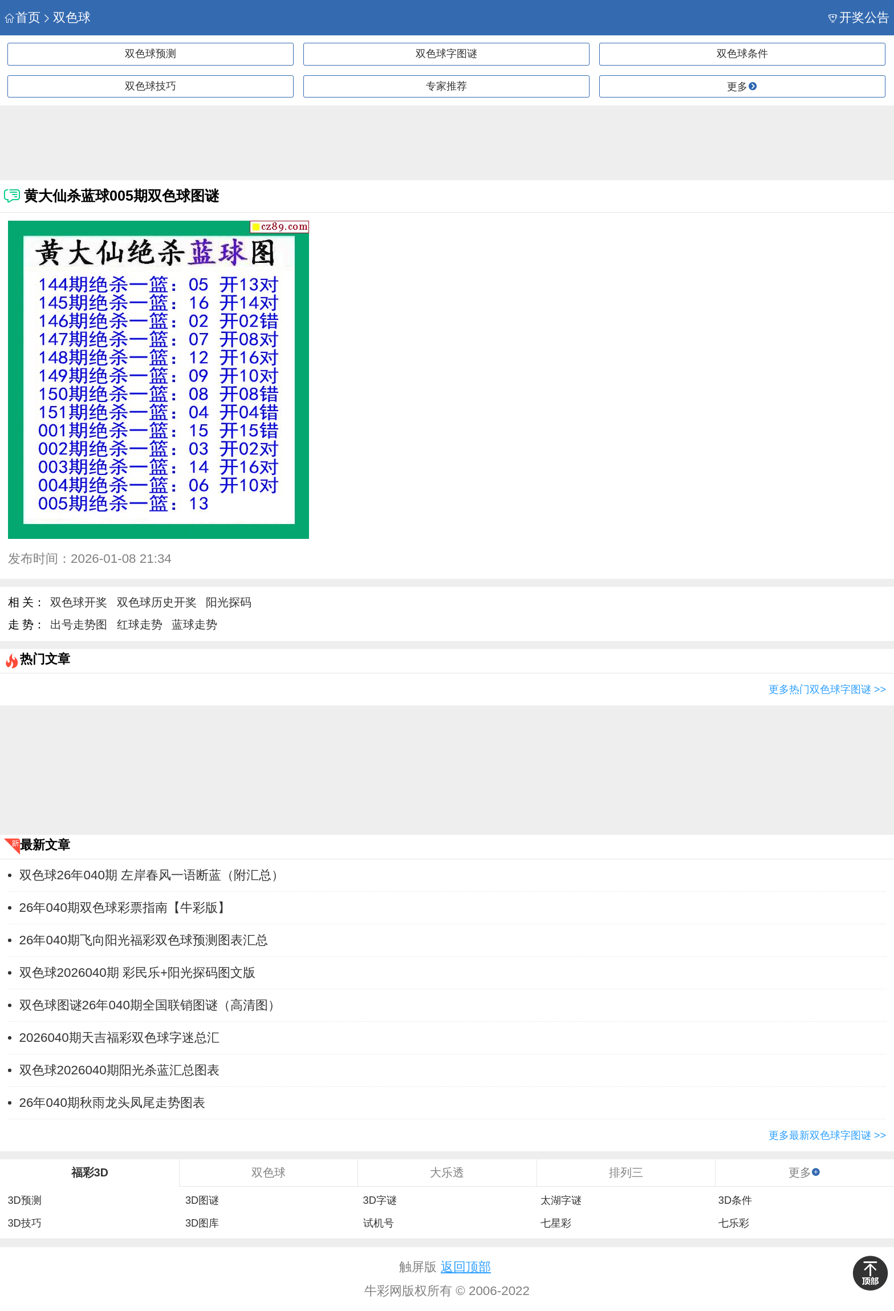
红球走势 (139, 624)
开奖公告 (858, 17)
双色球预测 (150, 53)
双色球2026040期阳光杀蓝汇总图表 (119, 1070)
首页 (22, 17)
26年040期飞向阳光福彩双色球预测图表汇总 (143, 940)
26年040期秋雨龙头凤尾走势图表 (112, 1102)
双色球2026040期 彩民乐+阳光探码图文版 (137, 972)
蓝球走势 (194, 624)
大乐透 (447, 1172)
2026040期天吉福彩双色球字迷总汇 (119, 1037)
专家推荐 (446, 86)
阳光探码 (228, 602)
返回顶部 (466, 1267)
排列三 (626, 1172)
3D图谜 (202, 1200)
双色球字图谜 (446, 53)
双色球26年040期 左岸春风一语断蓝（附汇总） (151, 875)
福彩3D (89, 1172)
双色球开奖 (78, 602)
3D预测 (24, 1200)
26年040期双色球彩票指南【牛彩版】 (124, 907)
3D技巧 (24, 1223)
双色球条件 (742, 53)
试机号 (378, 1223)
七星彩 (556, 1223)
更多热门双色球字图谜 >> (827, 689)
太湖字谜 (561, 1200)
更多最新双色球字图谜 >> (827, 1135)
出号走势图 (78, 624)
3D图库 (202, 1223)
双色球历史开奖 (157, 602)
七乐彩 (733, 1223)
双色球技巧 (150, 86)
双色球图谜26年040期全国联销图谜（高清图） (150, 1005)
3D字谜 (380, 1200)
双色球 (66, 17)
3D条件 (735, 1200)
